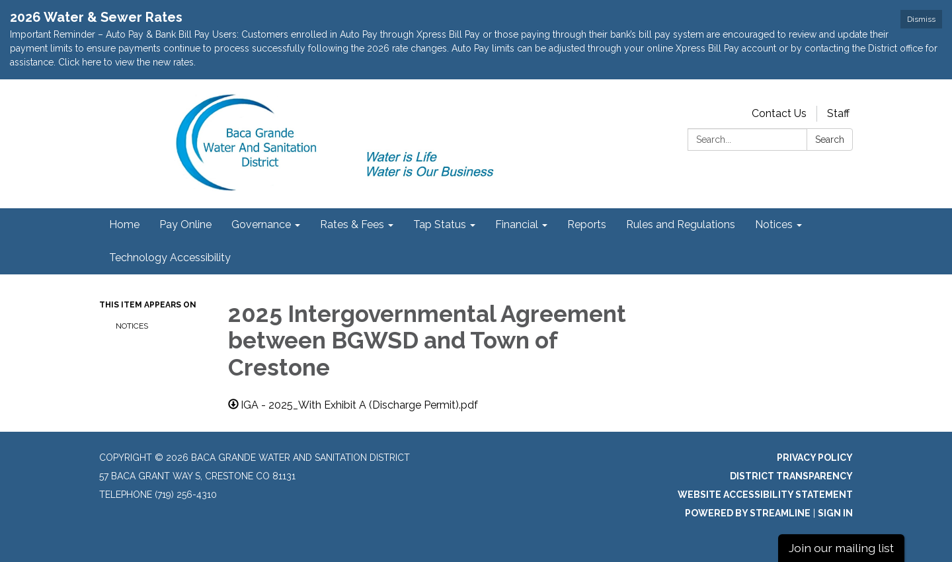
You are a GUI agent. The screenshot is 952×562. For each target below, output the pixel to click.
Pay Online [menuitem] (185, 224)
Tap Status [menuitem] (439, 224)
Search (829, 139)
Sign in (835, 513)
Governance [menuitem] (261, 224)
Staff (838, 113)
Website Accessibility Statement (765, 494)
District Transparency (791, 476)
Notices (132, 326)
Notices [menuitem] (774, 224)
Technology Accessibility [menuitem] (170, 257)
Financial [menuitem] (516, 224)
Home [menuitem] (124, 224)
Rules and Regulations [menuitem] (680, 224)
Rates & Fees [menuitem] (352, 224)
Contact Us (779, 113)
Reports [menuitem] (586, 224)
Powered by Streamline (748, 513)
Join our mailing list (841, 548)
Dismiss (921, 19)
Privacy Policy (815, 457)
